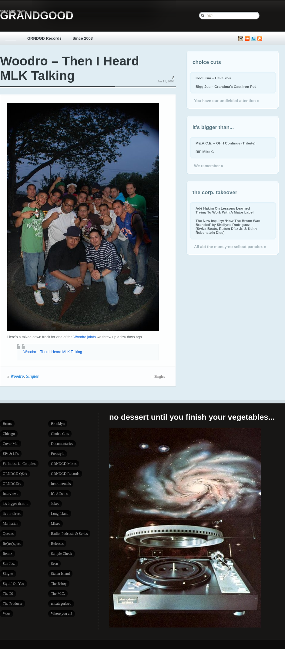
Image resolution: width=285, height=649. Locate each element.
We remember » (208, 166)
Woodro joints (85, 337)
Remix (7, 553)
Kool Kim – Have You (213, 78)
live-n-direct (12, 514)
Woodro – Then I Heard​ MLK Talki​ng (52, 352)
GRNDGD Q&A (15, 474)
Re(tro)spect (12, 543)
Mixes (55, 524)
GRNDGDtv (12, 484)
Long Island (60, 514)
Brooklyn (58, 424)
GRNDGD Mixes (63, 464)
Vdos (6, 613)
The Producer (12, 603)
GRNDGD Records (44, 38)
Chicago (9, 434)
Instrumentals (61, 484)
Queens (8, 533)
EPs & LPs (11, 454)
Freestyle (57, 454)
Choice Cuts (60, 434)
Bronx (7, 424)
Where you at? (61, 613)
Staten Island (60, 573)
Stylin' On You (13, 583)
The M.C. (58, 593)
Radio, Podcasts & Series (69, 533)
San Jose (9, 563)
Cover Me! (10, 444)
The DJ (8, 593)
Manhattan (10, 524)
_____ (10, 38)
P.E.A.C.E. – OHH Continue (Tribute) (226, 143)
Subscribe (259, 38)
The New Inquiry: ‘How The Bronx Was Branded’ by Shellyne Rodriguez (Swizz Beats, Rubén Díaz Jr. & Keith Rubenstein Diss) (228, 226)
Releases (57, 543)
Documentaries (62, 444)
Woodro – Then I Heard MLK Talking (69, 68)
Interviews (10, 494)
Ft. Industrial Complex (19, 464)
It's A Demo (59, 494)
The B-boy (59, 583)
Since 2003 (82, 38)
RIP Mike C (205, 152)
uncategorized (61, 603)
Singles (32, 376)
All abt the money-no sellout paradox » (230, 246)
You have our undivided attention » (226, 100)
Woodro (17, 376)
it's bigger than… (15, 504)
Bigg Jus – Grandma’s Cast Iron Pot (226, 86)
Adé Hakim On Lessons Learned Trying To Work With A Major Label (224, 210)
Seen (54, 563)
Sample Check (61, 553)
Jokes (55, 504)
